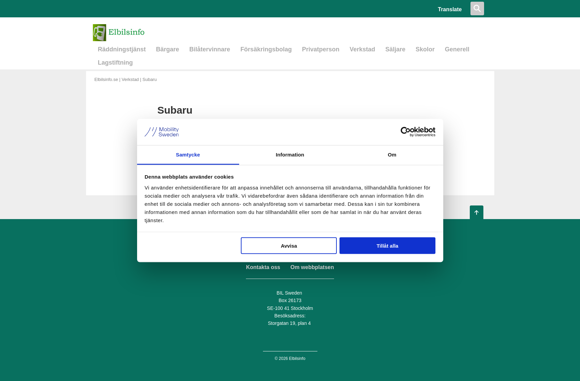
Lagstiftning (115, 62)
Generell (457, 49)
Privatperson (320, 49)
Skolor (425, 49)
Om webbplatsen (312, 267)
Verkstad (362, 49)
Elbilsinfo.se (106, 79)
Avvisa (289, 246)
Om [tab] (392, 154)
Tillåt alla (387, 246)
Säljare (395, 49)
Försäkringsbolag (266, 49)
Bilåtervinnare (209, 49)
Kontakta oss (263, 267)
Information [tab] (290, 154)
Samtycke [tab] (188, 154)
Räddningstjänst (122, 49)
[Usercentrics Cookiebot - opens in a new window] (405, 132)
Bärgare (167, 49)
